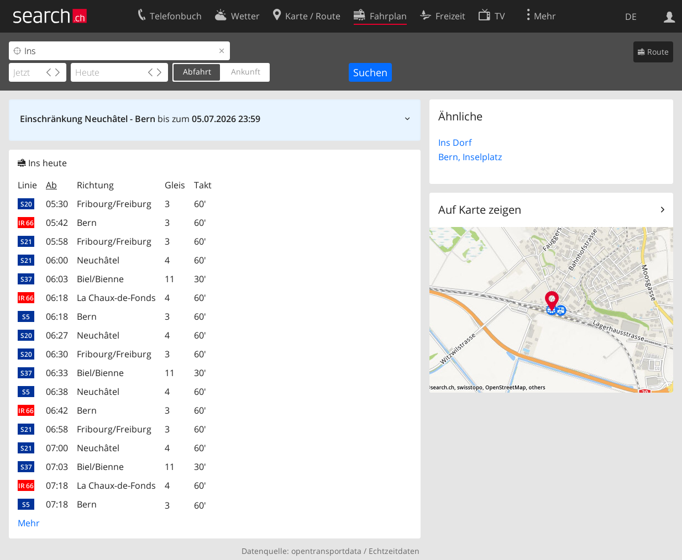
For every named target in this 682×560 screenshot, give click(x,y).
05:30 (57, 204)
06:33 (57, 373)
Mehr (29, 523)
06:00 (57, 260)
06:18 (57, 298)
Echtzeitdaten (394, 551)
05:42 (57, 222)
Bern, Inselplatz (470, 157)
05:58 (57, 241)
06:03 (57, 279)
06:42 (57, 410)
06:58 (57, 429)
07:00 (57, 448)
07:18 (57, 485)
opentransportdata (326, 551)
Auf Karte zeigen (479, 209)
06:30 (57, 354)
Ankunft (245, 71)
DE (631, 16)
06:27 (57, 335)
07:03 (57, 467)
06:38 (57, 391)
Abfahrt (197, 71)
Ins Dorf (454, 142)
